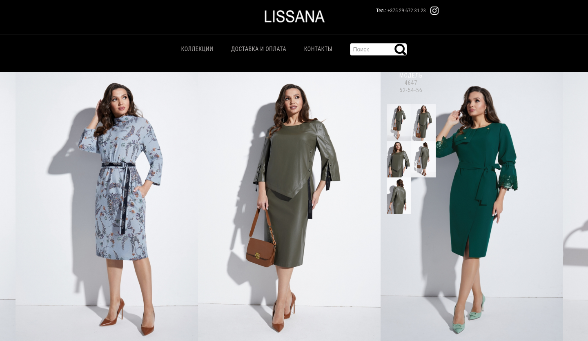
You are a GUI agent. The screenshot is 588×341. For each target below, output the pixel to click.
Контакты (318, 49)
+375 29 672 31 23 (407, 10)
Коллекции (197, 49)
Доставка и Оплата (258, 49)
